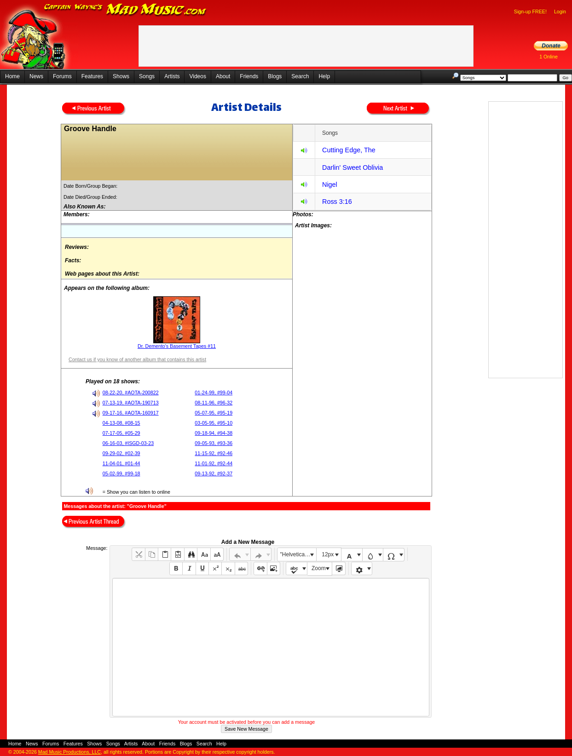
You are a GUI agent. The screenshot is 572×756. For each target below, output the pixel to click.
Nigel (329, 184)
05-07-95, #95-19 (213, 413)
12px (328, 554)
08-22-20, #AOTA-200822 (131, 392)
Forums (62, 76)
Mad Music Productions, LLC (69, 752)
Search (300, 76)
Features (92, 76)
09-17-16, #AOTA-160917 (131, 413)
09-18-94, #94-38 (213, 433)
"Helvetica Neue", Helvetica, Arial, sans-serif (298, 554)
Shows (121, 76)
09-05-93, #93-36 (213, 443)
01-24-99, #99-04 (213, 392)
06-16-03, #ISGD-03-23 (128, 443)
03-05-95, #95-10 (213, 423)
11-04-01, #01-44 (121, 463)
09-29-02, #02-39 (121, 453)
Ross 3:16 (337, 201)
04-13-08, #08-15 (121, 423)
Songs (147, 76)
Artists (171, 76)
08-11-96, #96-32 (213, 402)
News (36, 76)
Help (324, 76)
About (223, 76)
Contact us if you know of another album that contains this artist (137, 359)
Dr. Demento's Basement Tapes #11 (177, 346)
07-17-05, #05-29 (121, 433)
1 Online (548, 56)
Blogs (275, 76)
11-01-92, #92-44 (213, 463)
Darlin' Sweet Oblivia (352, 167)
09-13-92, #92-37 (213, 473)
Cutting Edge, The (349, 150)
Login (560, 11)
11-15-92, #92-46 (213, 453)
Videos (197, 76)
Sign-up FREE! (530, 11)
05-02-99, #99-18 (121, 473)
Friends (249, 76)
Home (12, 76)
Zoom (319, 568)
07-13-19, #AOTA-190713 (131, 402)
